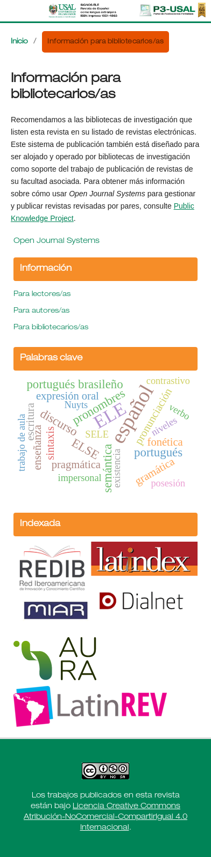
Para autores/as (41, 311)
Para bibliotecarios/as (50, 327)
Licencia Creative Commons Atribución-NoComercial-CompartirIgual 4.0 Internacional (105, 817)
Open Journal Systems (56, 241)
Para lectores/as (42, 294)
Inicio (19, 42)
